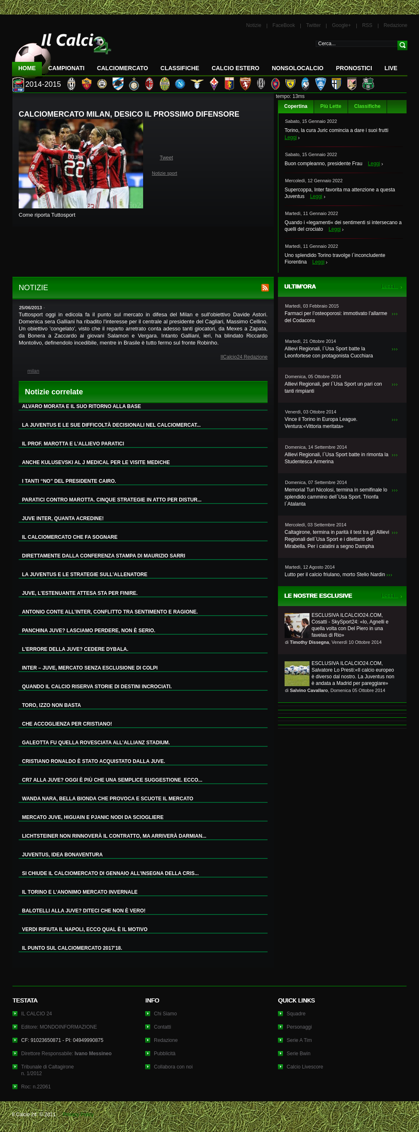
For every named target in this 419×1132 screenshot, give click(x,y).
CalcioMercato (122, 68)
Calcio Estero (235, 68)
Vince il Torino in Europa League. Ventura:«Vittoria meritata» (321, 422)
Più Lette (330, 106)
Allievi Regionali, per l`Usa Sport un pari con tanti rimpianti (333, 387)
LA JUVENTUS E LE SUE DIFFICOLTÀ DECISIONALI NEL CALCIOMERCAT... (111, 425)
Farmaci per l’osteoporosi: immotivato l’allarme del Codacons (336, 317)
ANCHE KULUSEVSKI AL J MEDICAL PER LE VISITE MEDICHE (96, 462)
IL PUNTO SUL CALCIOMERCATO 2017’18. (72, 948)
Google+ (341, 25)
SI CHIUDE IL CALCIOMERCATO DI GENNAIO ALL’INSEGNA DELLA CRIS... (110, 873)
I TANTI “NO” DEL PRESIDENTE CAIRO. (69, 481)
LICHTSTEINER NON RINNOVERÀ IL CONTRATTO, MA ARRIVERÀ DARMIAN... (114, 836)
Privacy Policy (78, 1114)
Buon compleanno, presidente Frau (323, 163)
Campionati (66, 68)
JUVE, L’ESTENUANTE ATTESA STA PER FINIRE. (80, 593)
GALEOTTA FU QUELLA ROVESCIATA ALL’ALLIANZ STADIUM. (96, 743)
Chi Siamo (165, 1014)
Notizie (253, 25)
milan (33, 371)
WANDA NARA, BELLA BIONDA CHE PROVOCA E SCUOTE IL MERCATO (107, 799)
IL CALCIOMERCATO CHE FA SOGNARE (69, 537)
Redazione (395, 25)
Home (27, 68)
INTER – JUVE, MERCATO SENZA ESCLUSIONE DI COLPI (90, 668)
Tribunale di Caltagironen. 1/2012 (47, 1070)
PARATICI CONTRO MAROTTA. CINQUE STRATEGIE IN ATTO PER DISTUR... (112, 500)
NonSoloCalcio (297, 68)
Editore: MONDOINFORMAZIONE (59, 1027)
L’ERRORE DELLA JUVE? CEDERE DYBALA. (75, 649)
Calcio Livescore (305, 1067)
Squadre (296, 1014)
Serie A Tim (299, 1040)
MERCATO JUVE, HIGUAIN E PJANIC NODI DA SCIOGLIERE (92, 817)
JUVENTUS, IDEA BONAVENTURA (62, 855)
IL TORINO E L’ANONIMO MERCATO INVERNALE (79, 892)
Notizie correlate (54, 392)
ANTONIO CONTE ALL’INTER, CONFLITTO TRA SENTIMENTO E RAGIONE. (110, 612)
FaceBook (284, 25)
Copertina (295, 106)
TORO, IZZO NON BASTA (51, 705)
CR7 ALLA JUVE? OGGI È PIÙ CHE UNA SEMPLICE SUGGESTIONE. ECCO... (112, 780)
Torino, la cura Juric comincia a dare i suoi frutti (336, 130)
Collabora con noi (173, 1067)
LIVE (391, 68)
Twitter (313, 25)
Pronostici (354, 68)
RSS (367, 25)
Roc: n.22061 (36, 1087)
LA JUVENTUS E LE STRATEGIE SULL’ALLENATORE (84, 574)
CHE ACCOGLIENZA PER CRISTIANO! (67, 724)
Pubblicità (164, 1053)
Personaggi (299, 1027)
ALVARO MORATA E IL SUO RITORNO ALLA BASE (81, 406)
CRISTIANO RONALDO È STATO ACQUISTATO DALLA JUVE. (93, 761)
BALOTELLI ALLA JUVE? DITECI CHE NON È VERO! (84, 911)
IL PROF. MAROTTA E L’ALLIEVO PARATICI (73, 444)
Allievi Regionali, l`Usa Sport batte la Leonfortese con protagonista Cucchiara (329, 352)
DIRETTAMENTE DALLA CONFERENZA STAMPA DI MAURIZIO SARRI (103, 556)
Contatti (162, 1027)
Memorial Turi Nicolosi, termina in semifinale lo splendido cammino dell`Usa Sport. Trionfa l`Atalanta (336, 497)
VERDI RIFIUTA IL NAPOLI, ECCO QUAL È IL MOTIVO (85, 929)
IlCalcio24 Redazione (244, 357)
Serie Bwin (298, 1053)
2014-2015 (43, 84)
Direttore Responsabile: (66, 1053)
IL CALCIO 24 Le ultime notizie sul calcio (62, 52)
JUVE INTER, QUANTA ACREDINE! (63, 518)
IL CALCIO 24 (36, 1014)
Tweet (166, 158)
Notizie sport (164, 173)
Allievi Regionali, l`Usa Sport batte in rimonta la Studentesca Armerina (336, 458)
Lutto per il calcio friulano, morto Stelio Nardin (335, 574)
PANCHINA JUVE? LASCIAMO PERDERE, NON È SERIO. (88, 630)
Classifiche (367, 106)
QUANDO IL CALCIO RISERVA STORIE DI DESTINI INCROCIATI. (97, 686)
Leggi (291, 137)
